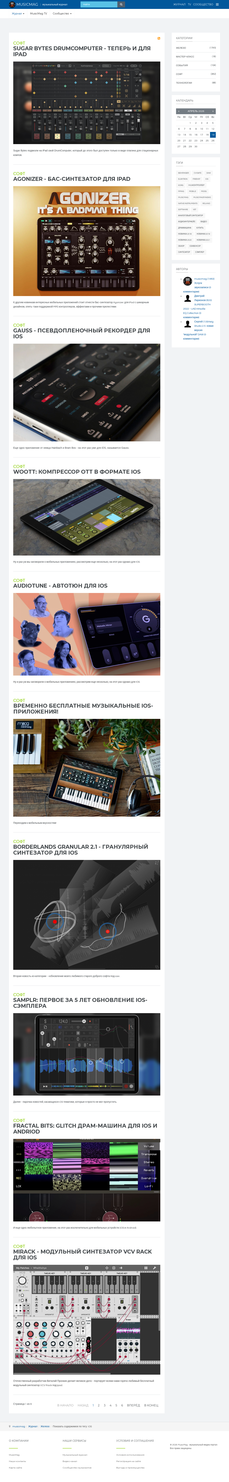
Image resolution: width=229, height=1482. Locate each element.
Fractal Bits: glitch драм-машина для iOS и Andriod (85, 1128)
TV (189, 4)
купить (199, 228)
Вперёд (133, 1405)
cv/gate (197, 173)
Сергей (200, 321)
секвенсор (195, 246)
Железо (45, 1426)
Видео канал (70, 1461)
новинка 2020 (185, 240)
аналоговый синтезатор (190, 216)
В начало (65, 1405)
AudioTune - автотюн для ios (60, 585)
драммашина (184, 228)
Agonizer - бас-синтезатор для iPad (71, 179)
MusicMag (183, 197)
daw (208, 173)
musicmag (204, 279)
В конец (151, 1405)
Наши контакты (17, 1461)
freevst (196, 179)
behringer (183, 173)
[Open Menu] (217, 4)
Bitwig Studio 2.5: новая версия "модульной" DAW (198, 330)
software (183, 209)
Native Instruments (187, 203)
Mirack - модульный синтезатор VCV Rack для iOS (82, 1254)
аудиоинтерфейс (186, 222)
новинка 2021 (203, 240)
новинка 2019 (203, 234)
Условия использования (130, 1454)
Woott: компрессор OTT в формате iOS (77, 471)
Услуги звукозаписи (197, 287)
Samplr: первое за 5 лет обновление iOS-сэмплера (80, 1003)
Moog (203, 191)
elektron (182, 179)
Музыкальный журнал (75, 1454)
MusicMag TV (38, 13)
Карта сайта (15, 1467)
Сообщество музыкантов (77, 1467)
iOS (206, 179)
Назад (83, 1405)
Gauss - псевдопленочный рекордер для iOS (81, 333)
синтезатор (184, 252)
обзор (181, 246)
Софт (19, 43)
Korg (180, 185)
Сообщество (203, 4)
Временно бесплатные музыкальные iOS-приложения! (83, 708)
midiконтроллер (196, 185)
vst (194, 209)
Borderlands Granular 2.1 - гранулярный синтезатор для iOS (80, 850)
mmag (181, 191)
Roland (206, 203)
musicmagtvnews (202, 197)
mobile (192, 191)
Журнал (179, 4)
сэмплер (199, 252)
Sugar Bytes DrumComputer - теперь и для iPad (82, 51)
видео (204, 222)
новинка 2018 (185, 234)
